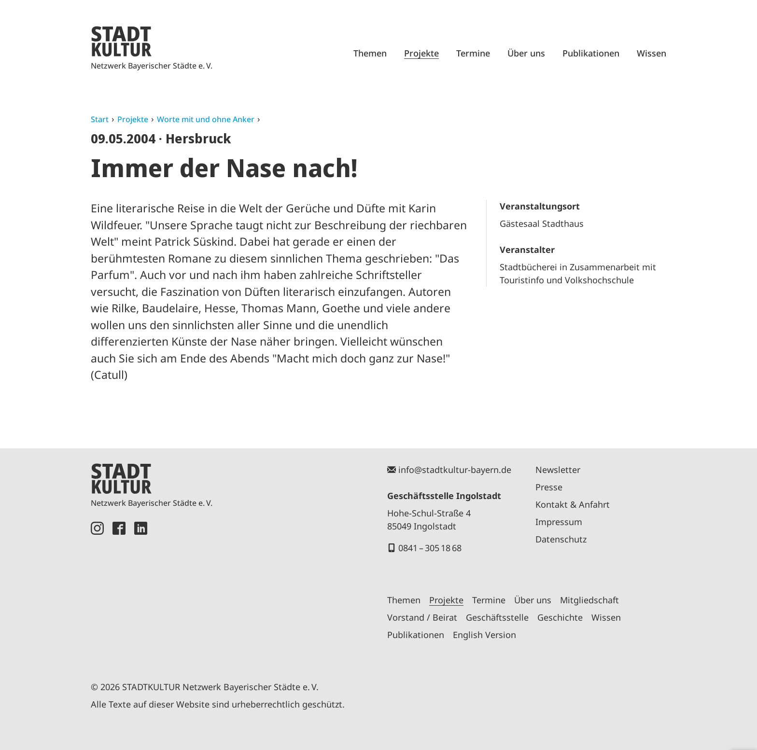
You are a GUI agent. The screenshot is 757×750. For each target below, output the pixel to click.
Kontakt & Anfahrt (572, 504)
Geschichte (560, 617)
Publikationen (590, 53)
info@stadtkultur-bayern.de (454, 469)
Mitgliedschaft (589, 600)
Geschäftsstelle (497, 617)
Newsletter (557, 469)
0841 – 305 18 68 (430, 548)
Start (100, 119)
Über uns (526, 53)
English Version (484, 634)
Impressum (558, 522)
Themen (370, 53)
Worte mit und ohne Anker (205, 119)
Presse (548, 487)
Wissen (651, 53)
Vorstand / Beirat (422, 617)
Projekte (421, 53)
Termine (473, 53)
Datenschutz (561, 539)
